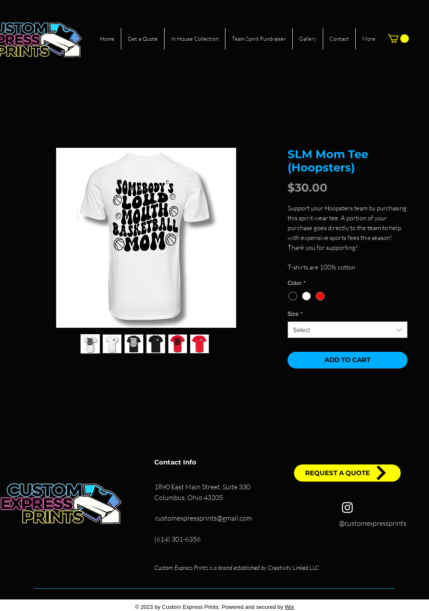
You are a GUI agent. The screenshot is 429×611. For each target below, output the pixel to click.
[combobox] (348, 329)
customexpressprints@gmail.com (203, 518)
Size (295, 313)
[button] (398, 38)
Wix (289, 607)
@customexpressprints (372, 523)
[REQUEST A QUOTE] (347, 473)
